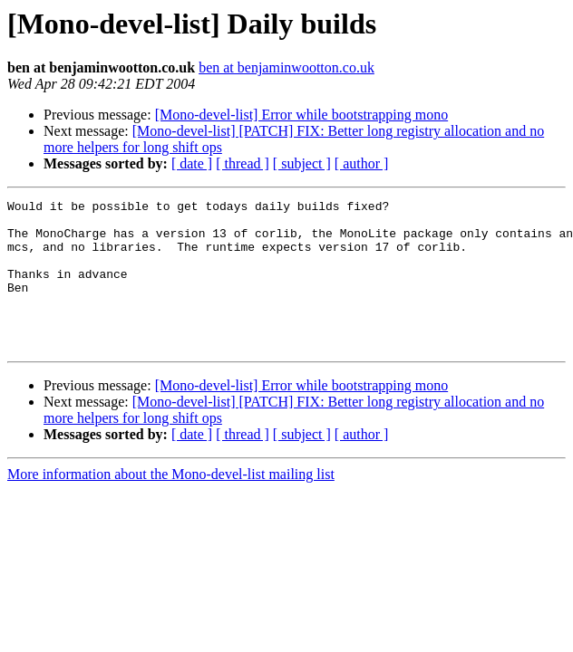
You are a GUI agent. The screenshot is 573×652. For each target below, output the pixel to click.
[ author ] (362, 163)
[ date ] (191, 163)
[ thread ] (242, 163)
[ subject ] (302, 163)
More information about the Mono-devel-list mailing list (171, 504)
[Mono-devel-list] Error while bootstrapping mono (302, 114)
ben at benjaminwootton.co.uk (286, 67)
